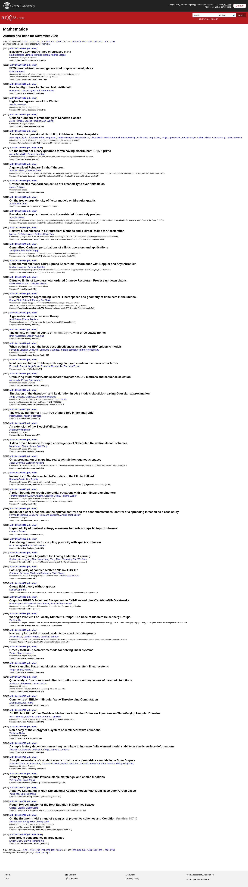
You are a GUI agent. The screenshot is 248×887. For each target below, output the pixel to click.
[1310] (6, 197)
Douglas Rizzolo (39, 283)
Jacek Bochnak (17, 463)
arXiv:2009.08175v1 (70, 576)
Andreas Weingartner (20, 429)
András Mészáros (18, 203)
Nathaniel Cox (82, 137)
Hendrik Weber (69, 496)
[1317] (6, 313)
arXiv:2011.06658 (18, 552)
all (49, 44)
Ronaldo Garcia (42, 55)
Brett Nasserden (17, 336)
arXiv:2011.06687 (18, 646)
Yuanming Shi (69, 559)
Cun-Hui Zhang (28, 794)
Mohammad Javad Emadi (36, 603)
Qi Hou (12, 808)
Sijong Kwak (43, 821)
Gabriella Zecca (72, 366)
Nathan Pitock (204, 137)
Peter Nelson (15, 416)
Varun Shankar (16, 716)
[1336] (6, 613)
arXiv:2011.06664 (18, 566)
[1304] (6, 98)
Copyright (130, 875)
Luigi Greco (34, 366)
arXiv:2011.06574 (18, 244)
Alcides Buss (15, 636)
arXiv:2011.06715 (18, 710)
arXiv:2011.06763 (18, 773)
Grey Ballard (33, 90)
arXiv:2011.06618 (18, 390)
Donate (240, 5)
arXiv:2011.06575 (18, 260)
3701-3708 (110, 41)
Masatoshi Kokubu (50, 763)
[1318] (6, 329)
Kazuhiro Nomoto (32, 416)
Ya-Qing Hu (15, 620)
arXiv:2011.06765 (18, 787)
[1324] (6, 423)
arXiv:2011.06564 (18, 197)
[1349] (6, 815)
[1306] (6, 131)
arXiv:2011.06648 (18, 508)
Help (200, 19)
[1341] (6, 696)
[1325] (6, 439)
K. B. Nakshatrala (37, 545)
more (44, 44)
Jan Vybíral (47, 121)
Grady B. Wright (33, 716)
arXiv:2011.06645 (18, 489)
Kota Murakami (17, 71)
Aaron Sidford (35, 234)
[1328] (6, 489)
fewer (37, 44)
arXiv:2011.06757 (18, 757)
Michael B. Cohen (18, 234)
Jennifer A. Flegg (40, 749)
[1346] (6, 773)
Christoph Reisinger (19, 573)
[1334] (6, 583)
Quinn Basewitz (30, 137)
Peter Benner (47, 90)
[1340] (6, 677)
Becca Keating (128, 137)
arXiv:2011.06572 (18, 227)
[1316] (6, 293)
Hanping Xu (38, 841)
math (22, 18)
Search (241, 15)
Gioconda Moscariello (51, 366)
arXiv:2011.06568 (18, 211)
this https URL (61, 399)
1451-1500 (97, 41)
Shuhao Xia (15, 559)
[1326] (6, 456)
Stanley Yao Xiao (36, 154)
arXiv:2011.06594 (18, 343)
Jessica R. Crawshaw (20, 749)
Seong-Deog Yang (125, 763)
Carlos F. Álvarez (17, 531)
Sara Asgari (15, 137)
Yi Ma (30, 702)
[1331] (6, 539)
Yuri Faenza (15, 780)
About (7, 875)
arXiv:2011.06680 (18, 597)
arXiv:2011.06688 (18, 663)
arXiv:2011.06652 (18, 539)
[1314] (6, 260)
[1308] (6, 164)
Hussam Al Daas (17, 90)
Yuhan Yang (43, 559)
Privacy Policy (132, 879)
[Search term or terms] (206, 15)
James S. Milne (17, 187)
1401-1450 (87, 41)
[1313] (6, 244)
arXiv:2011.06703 (18, 677)
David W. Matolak (36, 267)
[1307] (6, 147)
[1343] (6, 726)
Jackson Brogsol (65, 137)
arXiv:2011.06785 (18, 815)
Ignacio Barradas (69, 350)
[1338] (6, 646)
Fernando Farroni (18, 366)
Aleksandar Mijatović (45, 396)
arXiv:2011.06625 (18, 409)
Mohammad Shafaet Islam (22, 446)
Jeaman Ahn (15, 821)
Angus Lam (154, 137)
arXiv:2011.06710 (18, 696)
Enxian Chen (15, 841)
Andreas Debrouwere (20, 683)
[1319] (6, 343)
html (33, 147)
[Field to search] (227, 15)
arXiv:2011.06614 (18, 359)
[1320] (6, 359)
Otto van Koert (33, 170)
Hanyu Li (29, 653)
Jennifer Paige (188, 137)
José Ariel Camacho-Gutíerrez (44, 350)
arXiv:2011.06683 (18, 613)
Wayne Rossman (69, 763)
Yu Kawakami (33, 763)
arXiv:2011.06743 (18, 726)
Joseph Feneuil (17, 250)
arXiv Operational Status (199, 879)
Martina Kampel (112, 137)
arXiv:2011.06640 (18, 472)
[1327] (6, 472)
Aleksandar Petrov (18, 380)
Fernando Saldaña (18, 350)
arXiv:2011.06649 (18, 525)
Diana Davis (96, 137)
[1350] (6, 834)
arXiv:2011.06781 (18, 801)
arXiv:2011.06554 (18, 114)
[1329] (6, 508)
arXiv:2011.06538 (18, 98)
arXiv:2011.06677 (18, 583)
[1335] (6, 597)
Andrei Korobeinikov (89, 350)
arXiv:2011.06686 (18, 630)
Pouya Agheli (15, 603)
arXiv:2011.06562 (18, 164)
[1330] (6, 525)
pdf (28, 48)
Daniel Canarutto (17, 589)
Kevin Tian (48, 234)
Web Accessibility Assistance (200, 875)
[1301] (6, 48)
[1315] (6, 277)
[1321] (6, 373)
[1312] (6, 227)
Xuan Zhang (29, 780)
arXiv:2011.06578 (18, 293)
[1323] (6, 409)
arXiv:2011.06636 (18, 439)
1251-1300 (56, 41)
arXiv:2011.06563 (18, 180)
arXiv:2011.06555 (18, 131)
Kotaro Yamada (107, 763)
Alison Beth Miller (18, 154)
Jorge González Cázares (21, 396)
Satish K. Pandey (31, 300)
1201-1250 (45, 41)
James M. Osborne (59, 749)
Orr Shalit (45, 300)
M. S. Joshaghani (18, 545)
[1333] (6, 566)
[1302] (6, 65)
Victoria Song (219, 137)
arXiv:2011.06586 (18, 329)
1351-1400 (76, 41)
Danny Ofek (15, 300)
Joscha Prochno (33, 121)
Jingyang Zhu (29, 559)
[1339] (6, 663)
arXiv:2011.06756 (18, 743)
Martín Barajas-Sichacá (21, 55)
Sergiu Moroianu (17, 104)
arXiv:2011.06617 (18, 373)
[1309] (6, 180)
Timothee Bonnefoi (18, 496)
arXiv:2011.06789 (18, 834)
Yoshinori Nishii (17, 733)
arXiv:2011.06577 (18, 277)
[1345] (6, 757)
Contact (72, 875)
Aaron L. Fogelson (52, 716)
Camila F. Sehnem (49, 636)
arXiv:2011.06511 (18, 48)
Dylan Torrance (234, 137)
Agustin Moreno (17, 170)
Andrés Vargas (58, 55)
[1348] (6, 801)
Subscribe (73, 879)
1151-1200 (35, 41)
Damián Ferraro (31, 636)
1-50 (25, 41)
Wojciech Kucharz (35, 463)
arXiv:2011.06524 (18, 65)
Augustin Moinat (52, 496)
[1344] (6, 743)
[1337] (6, 630)
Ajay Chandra (36, 496)
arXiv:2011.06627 (18, 423)
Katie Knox (142, 137)
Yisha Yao (14, 794)
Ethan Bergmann (47, 137)
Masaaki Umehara (89, 763)
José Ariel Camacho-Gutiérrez (44, 515)
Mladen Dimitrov (30, 319)
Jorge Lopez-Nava (170, 137)
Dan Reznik (32, 479)
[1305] (6, 114)
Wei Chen (82, 559)
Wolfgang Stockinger (40, 573)
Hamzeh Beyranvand (61, 603)
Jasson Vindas (39, 683)
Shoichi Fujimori (17, 763)
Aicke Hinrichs (16, 121)
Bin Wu (27, 841)
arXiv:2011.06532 (18, 84)
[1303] (6, 84)
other (34, 48)
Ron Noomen (35, 380)
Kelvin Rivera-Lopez (19, 283)
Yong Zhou (55, 559)
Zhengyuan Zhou (17, 702)
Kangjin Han (29, 821)
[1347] (6, 787)
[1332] (6, 552)
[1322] (6, 390)
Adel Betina (15, 319)
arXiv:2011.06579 (18, 313)
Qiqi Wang (42, 446)
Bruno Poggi (32, 250)
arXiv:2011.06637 (18, 456)
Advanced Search (210, 19)
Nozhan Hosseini (17, 267)
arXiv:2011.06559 (18, 147)
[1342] (6, 710)
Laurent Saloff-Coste (28, 808)
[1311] (6, 211)
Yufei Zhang (58, 573)
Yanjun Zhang (16, 653)
